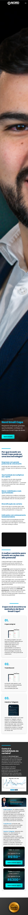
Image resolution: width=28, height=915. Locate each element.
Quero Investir (8, 436)
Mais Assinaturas (8, 419)
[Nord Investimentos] (13, 3)
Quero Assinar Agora (14, 862)
